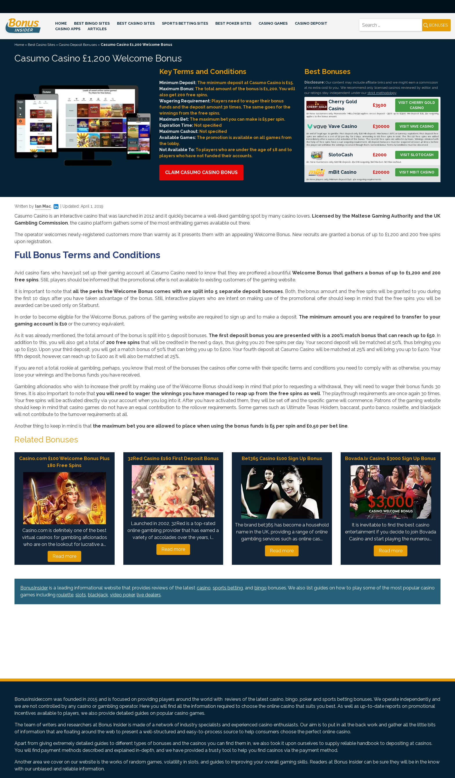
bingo (260, 588)
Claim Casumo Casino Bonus (201, 172)
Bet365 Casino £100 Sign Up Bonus (282, 458)
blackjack (98, 595)
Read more (64, 556)
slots (80, 595)
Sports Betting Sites (185, 23)
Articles (97, 29)
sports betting (228, 588)
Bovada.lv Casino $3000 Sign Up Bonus (390, 458)
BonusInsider (34, 588)
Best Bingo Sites (92, 23)
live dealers (149, 595)
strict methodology (381, 93)
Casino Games (273, 23)
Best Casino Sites (136, 23)
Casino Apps (67, 29)
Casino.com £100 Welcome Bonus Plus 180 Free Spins (64, 462)
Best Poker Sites (233, 23)
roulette (65, 595)
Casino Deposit (311, 23)
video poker (122, 595)
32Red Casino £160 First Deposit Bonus (173, 458)
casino (204, 588)
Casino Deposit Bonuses (78, 45)
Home (61, 23)
